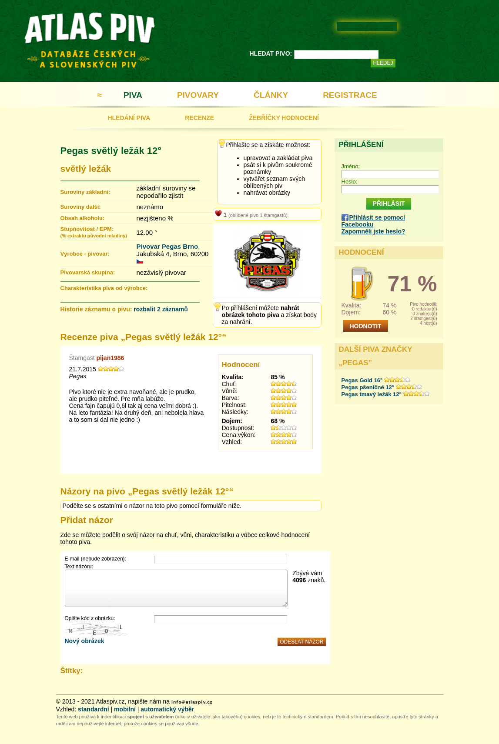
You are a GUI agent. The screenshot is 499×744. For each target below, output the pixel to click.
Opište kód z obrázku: (90, 618)
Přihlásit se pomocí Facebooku (373, 221)
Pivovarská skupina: (87, 272)
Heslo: (350, 181)
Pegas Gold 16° (362, 380)
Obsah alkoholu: (82, 218)
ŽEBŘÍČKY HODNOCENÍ (284, 117)
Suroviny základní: (85, 192)
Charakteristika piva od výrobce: (104, 288)
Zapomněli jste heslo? (373, 231)
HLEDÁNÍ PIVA (129, 117)
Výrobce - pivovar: (85, 253)
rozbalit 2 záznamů (161, 309)
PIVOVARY (198, 95)
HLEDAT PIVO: (271, 53)
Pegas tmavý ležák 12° (372, 394)
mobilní (125, 709)
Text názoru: (79, 567)
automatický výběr (167, 709)
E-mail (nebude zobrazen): (95, 559)
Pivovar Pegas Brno (167, 246)
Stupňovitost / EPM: (93, 232)
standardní (93, 709)
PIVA (133, 95)
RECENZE (199, 117)
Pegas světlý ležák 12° (111, 150)
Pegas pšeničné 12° (368, 387)
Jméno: (351, 166)
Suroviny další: (80, 207)
